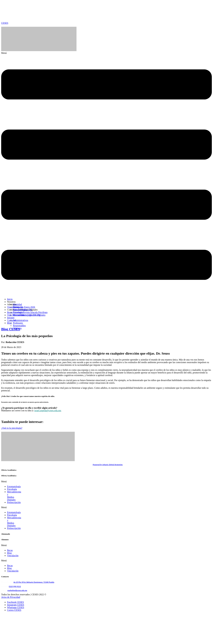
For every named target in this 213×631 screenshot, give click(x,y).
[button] (106, 174)
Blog (9, 537)
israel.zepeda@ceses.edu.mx (47, 410)
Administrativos (20, 320)
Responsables (19, 325)
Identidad (17, 304)
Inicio (10, 299)
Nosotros (11, 302)
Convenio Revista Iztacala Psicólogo (30, 312)
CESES (4, 23)
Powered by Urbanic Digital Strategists (108, 464)
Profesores (18, 323)
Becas (10, 534)
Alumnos (17, 328)
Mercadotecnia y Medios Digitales (23, 492)
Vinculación (12, 539)
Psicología (12, 489)
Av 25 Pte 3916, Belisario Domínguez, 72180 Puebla (34, 566)
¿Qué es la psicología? (11, 428)
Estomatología (19, 309)
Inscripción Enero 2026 (24, 307)
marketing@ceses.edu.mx (17, 574)
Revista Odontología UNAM (26, 315)
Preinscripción (14, 494)
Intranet (10, 317)
